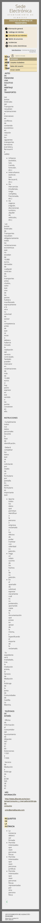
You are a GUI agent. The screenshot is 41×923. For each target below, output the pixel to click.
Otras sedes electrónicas (18, 46)
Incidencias (13, 42)
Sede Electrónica (16, 50)
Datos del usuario (16, 66)
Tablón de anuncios (16, 39)
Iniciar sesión (15, 70)
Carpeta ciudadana (17, 62)
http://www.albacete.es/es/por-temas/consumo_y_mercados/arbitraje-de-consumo (20, 802)
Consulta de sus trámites (18, 36)
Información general (15, 29)
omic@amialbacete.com (14, 810)
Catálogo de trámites (16, 32)
